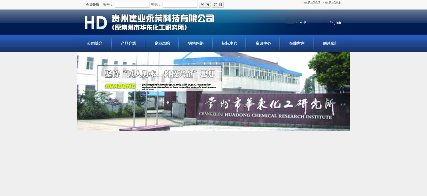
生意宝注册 (332, 2)
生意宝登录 (312, 2)
